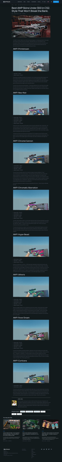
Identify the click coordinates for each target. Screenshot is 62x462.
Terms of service (24, 450)
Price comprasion (33, 454)
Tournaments (29, 411)
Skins (20, 13)
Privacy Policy (24, 449)
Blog (43, 411)
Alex (12, 13)
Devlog (32, 453)
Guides (14, 414)
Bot (31, 457)
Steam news (37, 411)
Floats (32, 455)
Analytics (32, 456)
